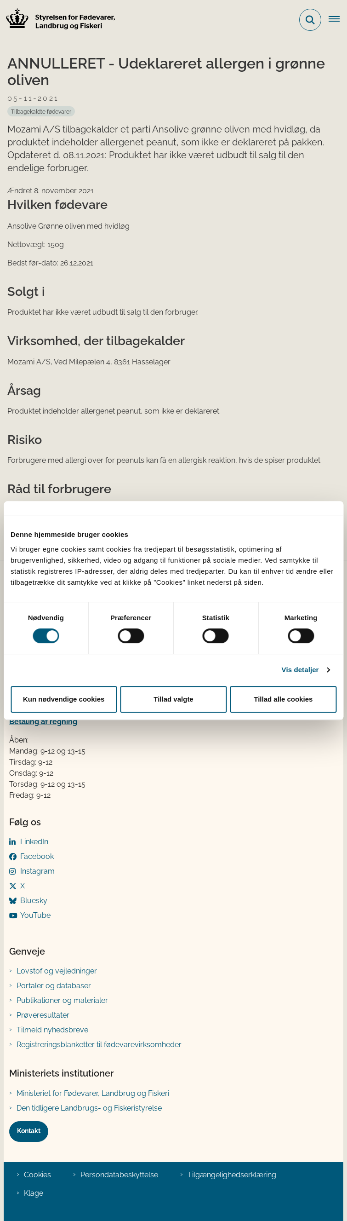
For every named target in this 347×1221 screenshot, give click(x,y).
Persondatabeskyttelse (119, 1174)
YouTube (35, 915)
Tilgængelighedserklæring (232, 1174)
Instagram (37, 871)
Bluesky (33, 900)
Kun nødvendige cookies (64, 699)
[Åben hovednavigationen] (338, 20)
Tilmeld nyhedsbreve (52, 1029)
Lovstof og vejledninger (57, 971)
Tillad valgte (173, 699)
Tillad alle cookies (283, 699)
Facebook (37, 856)
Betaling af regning (43, 721)
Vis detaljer (300, 670)
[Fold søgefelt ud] (310, 20)
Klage (33, 1193)
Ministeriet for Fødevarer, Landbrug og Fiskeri (93, 1093)
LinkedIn (34, 841)
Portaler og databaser (54, 985)
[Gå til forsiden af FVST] (58, 20)
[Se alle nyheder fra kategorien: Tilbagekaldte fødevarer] (41, 111)
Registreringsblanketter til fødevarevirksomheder (99, 1044)
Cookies (37, 1174)
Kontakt (28, 1131)
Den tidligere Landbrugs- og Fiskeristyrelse (89, 1108)
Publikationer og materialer (62, 1000)
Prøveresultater (43, 1015)
